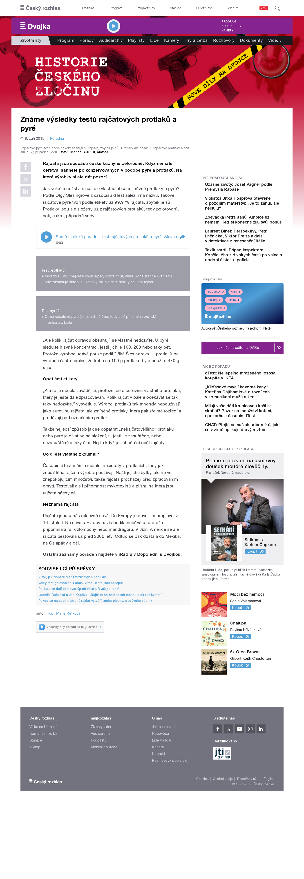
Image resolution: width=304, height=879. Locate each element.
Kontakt (158, 804)
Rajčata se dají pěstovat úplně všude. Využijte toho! (78, 684)
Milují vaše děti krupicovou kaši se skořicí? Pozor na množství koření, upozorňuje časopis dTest (256, 452)
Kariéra (158, 797)
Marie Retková (68, 709)
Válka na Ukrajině (43, 777)
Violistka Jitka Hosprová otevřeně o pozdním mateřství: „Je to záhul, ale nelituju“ (256, 212)
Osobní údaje (223, 829)
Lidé (154, 40)
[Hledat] (277, 8)
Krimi (235, 319)
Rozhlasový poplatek (169, 811)
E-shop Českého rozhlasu (229, 500)
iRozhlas (88, 8)
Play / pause (46, 332)
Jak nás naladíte (165, 777)
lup (50, 709)
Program (116, 8)
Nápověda (160, 784)
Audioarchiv (231, 26)
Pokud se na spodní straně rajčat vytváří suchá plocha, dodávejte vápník (95, 696)
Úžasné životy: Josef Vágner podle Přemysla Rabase (252, 189)
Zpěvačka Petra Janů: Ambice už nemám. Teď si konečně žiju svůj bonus (255, 233)
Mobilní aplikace (104, 797)
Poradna (57, 138)
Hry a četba (196, 40)
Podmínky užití (248, 829)
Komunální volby (43, 784)
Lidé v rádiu (161, 791)
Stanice (175, 8)
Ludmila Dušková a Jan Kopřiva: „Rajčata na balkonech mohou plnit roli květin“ (100, 690)
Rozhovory (224, 40)
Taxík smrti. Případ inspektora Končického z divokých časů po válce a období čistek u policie (256, 280)
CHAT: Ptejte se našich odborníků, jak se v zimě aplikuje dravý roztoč (254, 473)
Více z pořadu (216, 394)
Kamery (227, 30)
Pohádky (214, 327)
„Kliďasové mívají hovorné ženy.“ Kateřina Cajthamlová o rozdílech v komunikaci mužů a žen (255, 428)
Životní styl (31, 40)
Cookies (202, 829)
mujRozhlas (146, 8)
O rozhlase (204, 8)
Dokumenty (251, 40)
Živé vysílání (216, 335)
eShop (34, 797)
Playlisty (136, 40)
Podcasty (99, 791)
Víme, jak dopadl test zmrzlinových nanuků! (72, 672)
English (269, 829)
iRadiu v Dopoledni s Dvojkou (149, 649)
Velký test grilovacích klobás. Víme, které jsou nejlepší (80, 678)
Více (274, 40)
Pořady (87, 40)
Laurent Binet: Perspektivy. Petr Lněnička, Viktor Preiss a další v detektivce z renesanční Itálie (256, 256)
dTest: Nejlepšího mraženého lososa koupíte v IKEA (256, 405)
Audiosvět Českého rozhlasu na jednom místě (235, 356)
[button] (182, 333)
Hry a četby (215, 319)
